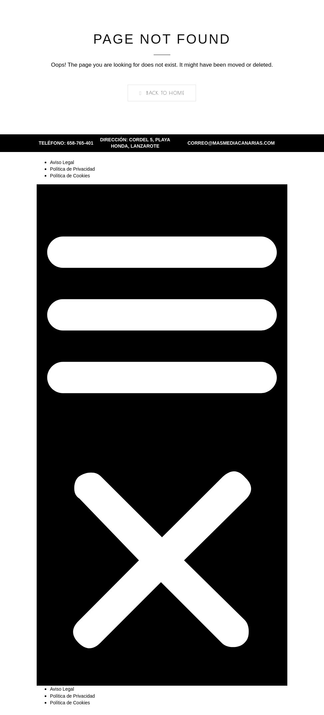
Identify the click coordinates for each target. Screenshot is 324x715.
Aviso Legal (62, 162)
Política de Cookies (70, 175)
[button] (162, 93)
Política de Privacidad (72, 169)
